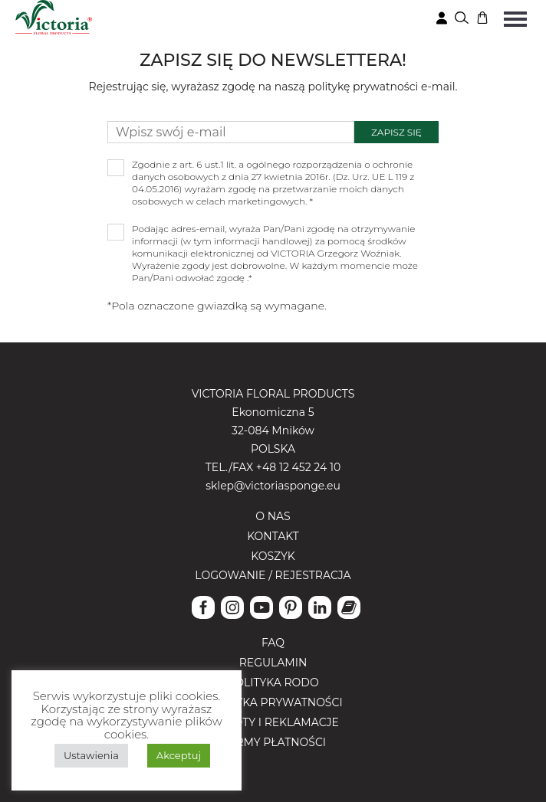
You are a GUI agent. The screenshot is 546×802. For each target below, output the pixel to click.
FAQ (273, 643)
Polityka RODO (272, 682)
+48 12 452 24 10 (298, 467)
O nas (272, 516)
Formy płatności (273, 742)
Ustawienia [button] (91, 755)
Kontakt (273, 536)
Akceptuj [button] (178, 755)
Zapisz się (396, 132)
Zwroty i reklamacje (273, 722)
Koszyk (273, 556)
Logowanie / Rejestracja (272, 575)
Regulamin (273, 662)
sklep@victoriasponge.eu (273, 486)
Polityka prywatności (272, 702)
